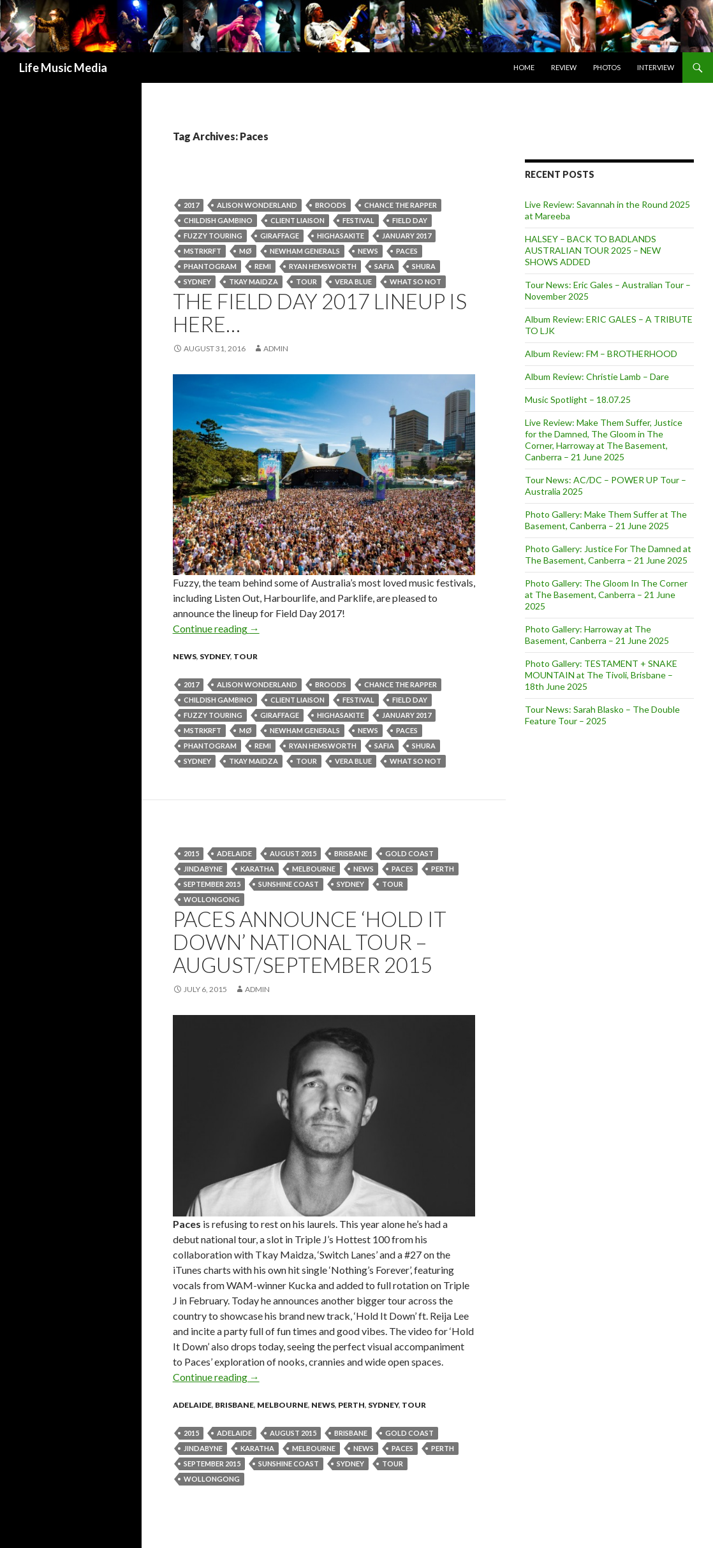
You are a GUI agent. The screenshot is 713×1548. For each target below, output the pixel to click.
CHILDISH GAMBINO (218, 220)
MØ (245, 251)
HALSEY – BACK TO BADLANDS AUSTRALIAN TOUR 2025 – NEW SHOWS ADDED (593, 250)
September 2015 (212, 884)
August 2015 (293, 853)
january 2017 (406, 235)
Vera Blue (353, 281)
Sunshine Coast (288, 884)
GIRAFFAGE (279, 235)
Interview (655, 67)
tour (306, 281)
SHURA (424, 266)
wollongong (212, 899)
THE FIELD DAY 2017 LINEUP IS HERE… (320, 312)
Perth (351, 1405)
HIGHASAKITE (340, 235)
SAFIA (384, 266)
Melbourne (313, 869)
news (368, 251)
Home (523, 67)
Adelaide (234, 853)
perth (442, 869)
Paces (407, 251)
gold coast (409, 853)
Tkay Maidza (253, 281)
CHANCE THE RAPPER (400, 205)
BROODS (330, 205)
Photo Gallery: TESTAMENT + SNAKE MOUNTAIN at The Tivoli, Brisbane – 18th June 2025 (601, 675)
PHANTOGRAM (210, 266)
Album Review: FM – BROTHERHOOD (601, 353)
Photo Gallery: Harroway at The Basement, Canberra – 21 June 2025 (597, 635)
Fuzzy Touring (213, 235)
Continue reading (216, 628)
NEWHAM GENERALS (305, 251)
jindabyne (203, 869)
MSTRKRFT (202, 251)
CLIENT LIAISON (297, 220)
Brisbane (350, 853)
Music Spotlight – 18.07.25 (578, 399)
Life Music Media (63, 68)
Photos (607, 67)
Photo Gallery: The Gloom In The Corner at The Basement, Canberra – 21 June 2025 (606, 594)
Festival (358, 220)
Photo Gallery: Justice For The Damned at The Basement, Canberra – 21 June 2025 (608, 554)
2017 (191, 205)
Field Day (409, 220)
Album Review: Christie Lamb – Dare (597, 376)
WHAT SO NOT (415, 281)
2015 (191, 853)
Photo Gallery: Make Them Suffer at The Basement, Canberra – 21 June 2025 (606, 520)
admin (275, 348)
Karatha (257, 869)
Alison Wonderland (257, 205)
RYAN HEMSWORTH (322, 266)
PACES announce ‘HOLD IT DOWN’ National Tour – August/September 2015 (309, 941)
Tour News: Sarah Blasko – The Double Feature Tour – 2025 (602, 715)
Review (564, 67)
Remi (262, 266)
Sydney (197, 281)
